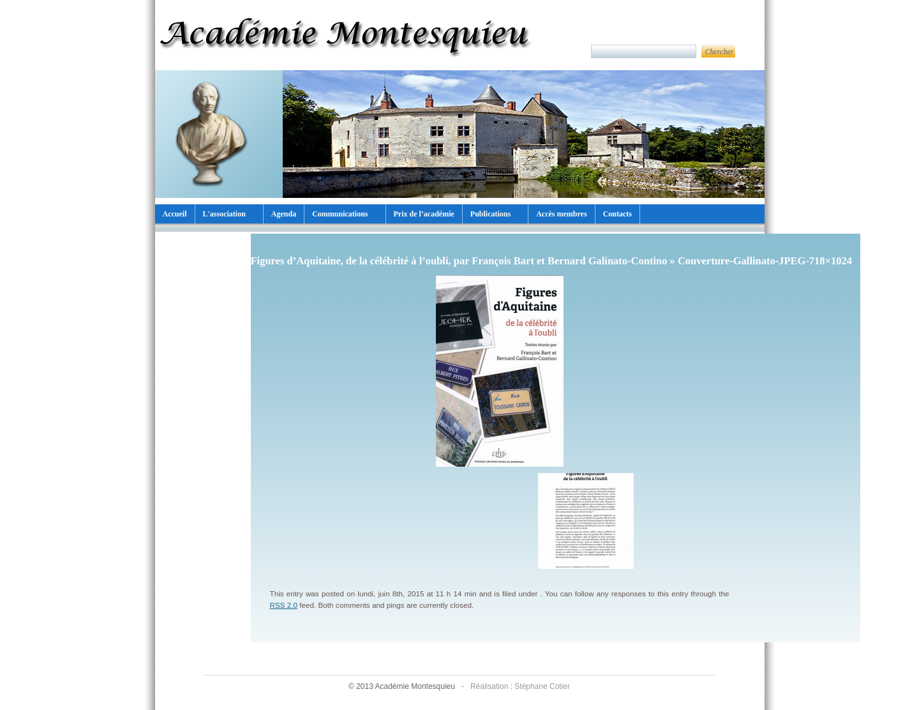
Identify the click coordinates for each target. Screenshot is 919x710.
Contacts (617, 213)
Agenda (283, 213)
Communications (340, 213)
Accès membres (561, 213)
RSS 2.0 (284, 605)
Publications (490, 213)
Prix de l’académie (424, 213)
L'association (224, 213)
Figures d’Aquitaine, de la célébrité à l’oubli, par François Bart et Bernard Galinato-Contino (459, 261)
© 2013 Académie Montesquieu (402, 686)
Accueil (175, 213)
